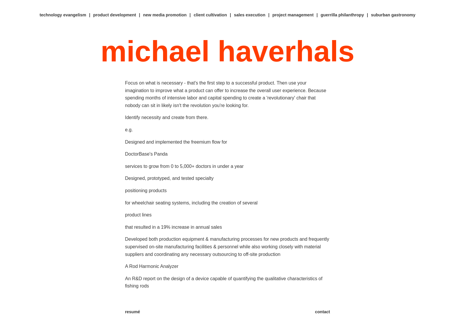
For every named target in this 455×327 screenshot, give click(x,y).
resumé (132, 311)
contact (322, 311)
